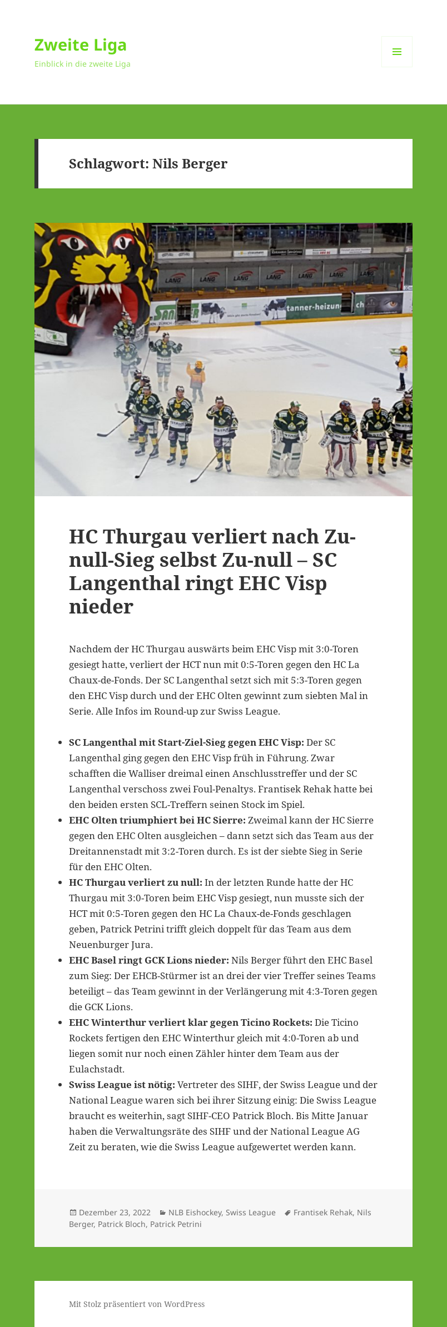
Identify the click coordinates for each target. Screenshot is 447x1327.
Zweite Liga (80, 44)
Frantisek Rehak (323, 1212)
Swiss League (251, 1212)
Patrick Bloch (122, 1224)
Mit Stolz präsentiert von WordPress (137, 1304)
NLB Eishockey (194, 1212)
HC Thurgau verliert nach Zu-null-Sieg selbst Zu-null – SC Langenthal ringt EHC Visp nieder (212, 571)
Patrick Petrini (176, 1224)
